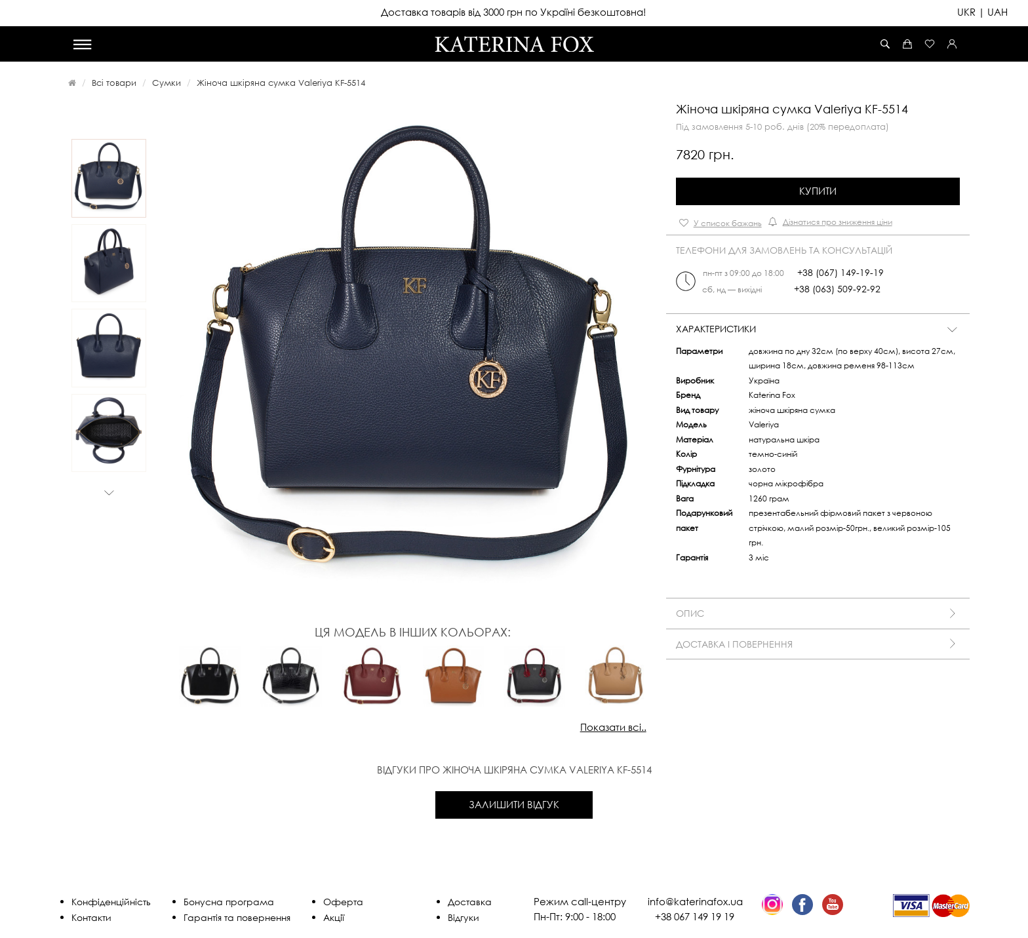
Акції (333, 917)
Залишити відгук (514, 804)
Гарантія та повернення (237, 917)
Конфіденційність (111, 901)
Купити (818, 191)
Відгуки (463, 917)
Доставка (470, 901)
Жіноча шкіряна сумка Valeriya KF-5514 (281, 82)
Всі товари (114, 82)
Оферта (343, 901)
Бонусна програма (229, 901)
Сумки (166, 82)
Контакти (91, 917)
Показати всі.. (613, 727)
